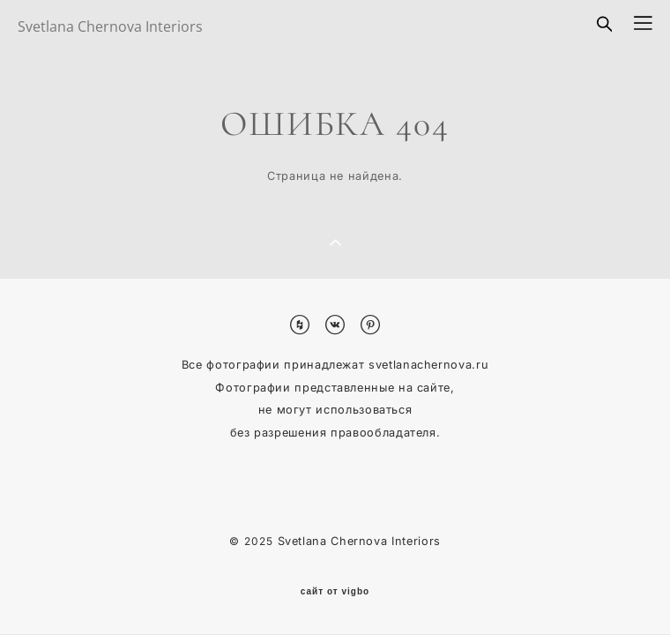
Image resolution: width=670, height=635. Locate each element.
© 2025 (253, 541)
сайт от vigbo (335, 591)
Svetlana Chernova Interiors (110, 26)
